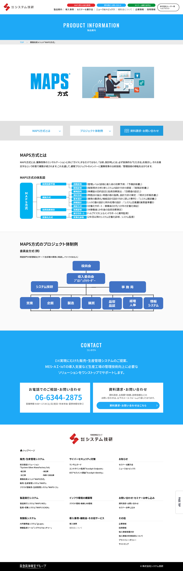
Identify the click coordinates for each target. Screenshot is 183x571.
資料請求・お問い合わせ (144, 131)
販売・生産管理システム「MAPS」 (33, 483)
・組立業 (23, 471)
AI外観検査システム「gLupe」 (32, 523)
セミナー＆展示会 (85, 9)
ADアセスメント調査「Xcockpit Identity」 (86, 472)
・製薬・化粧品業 (48, 475)
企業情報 (139, 9)
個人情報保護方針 (126, 531)
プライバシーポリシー (127, 539)
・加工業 (23, 475)
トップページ (29, 450)
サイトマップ (124, 543)
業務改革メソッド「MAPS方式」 (32, 479)
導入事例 (69, 9)
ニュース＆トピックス (105, 9)
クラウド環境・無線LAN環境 (80, 503)
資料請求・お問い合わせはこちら (128, 405)
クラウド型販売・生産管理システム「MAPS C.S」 (39, 487)
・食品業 (45, 471)
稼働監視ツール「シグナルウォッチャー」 (36, 527)
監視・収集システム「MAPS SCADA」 (34, 507)
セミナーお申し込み (127, 507)
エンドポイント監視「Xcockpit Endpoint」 (86, 468)
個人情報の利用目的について (131, 535)
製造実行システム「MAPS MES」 (33, 503)
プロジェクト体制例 (91, 131)
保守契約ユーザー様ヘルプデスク (167, 7)
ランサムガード (75, 464)
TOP (22, 42)
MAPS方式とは (41, 131)
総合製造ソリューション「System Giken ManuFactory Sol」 (35, 466)
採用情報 (151, 9)
